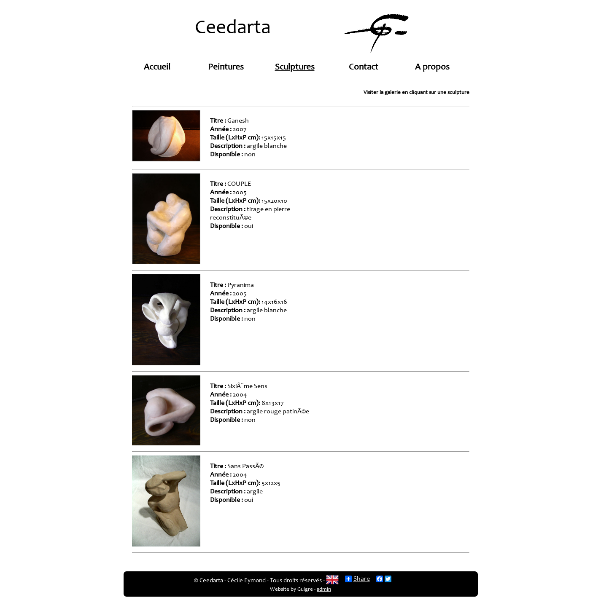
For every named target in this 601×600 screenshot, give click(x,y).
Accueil (157, 67)
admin (324, 589)
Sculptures (295, 67)
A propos (432, 67)
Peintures (226, 67)
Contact (363, 67)
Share (357, 579)
